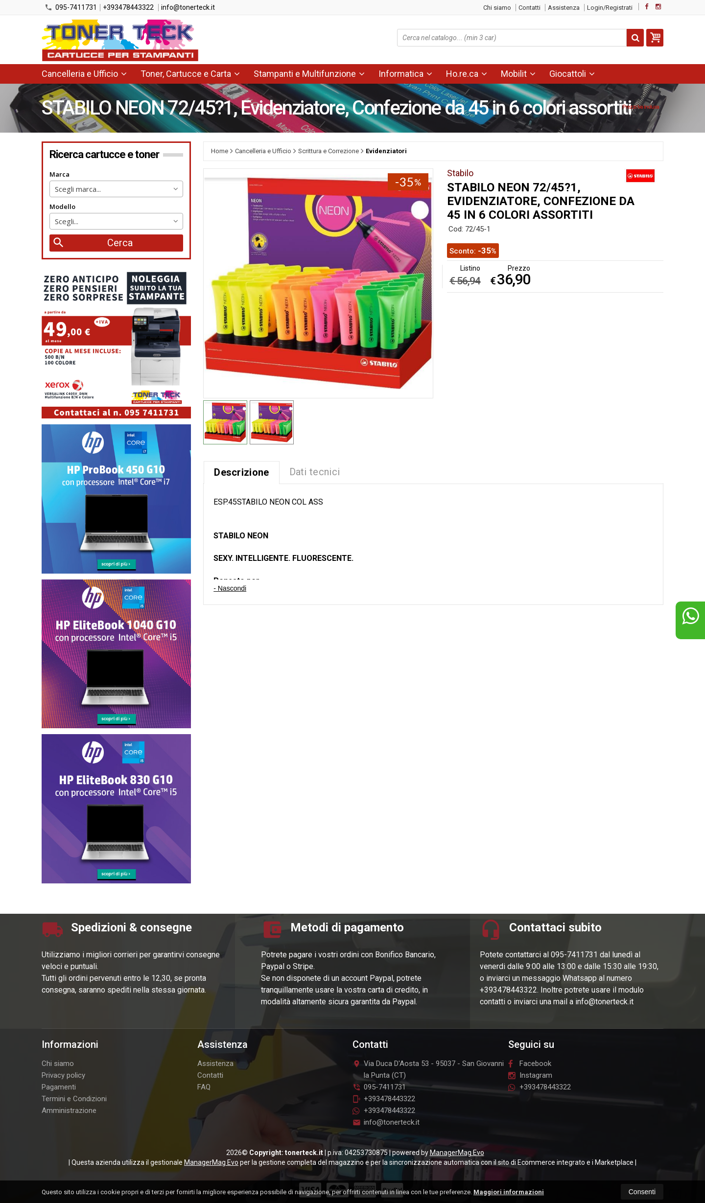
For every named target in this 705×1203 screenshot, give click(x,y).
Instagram (530, 1075)
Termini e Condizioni (74, 1098)
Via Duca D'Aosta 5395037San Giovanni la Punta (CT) (428, 1069)
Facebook (529, 1063)
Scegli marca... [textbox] (78, 189)
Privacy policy (63, 1075)
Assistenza (564, 7)
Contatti (529, 7)
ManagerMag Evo (457, 1153)
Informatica (405, 74)
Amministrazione (69, 1110)
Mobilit (518, 74)
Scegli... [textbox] (66, 221)
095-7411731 (71, 7)
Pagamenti (59, 1087)
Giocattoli (572, 74)
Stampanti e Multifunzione (309, 74)
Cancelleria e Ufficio (84, 74)
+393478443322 (128, 7)
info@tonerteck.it (188, 7)
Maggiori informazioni (508, 1192)
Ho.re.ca (466, 74)
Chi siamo (497, 7)
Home (219, 151)
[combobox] (116, 189)
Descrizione (241, 472)
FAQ (204, 1087)
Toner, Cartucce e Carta (190, 74)
